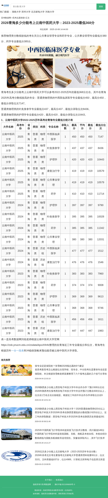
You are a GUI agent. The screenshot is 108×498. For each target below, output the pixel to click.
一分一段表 (17, 350)
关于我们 (48, 480)
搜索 (101, 6)
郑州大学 (26, 12)
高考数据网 (6, 18)
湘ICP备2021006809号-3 (65, 484)
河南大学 (49, 12)
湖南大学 (16, 12)
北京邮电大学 (38, 12)
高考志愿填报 (18, 18)
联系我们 (59, 480)
